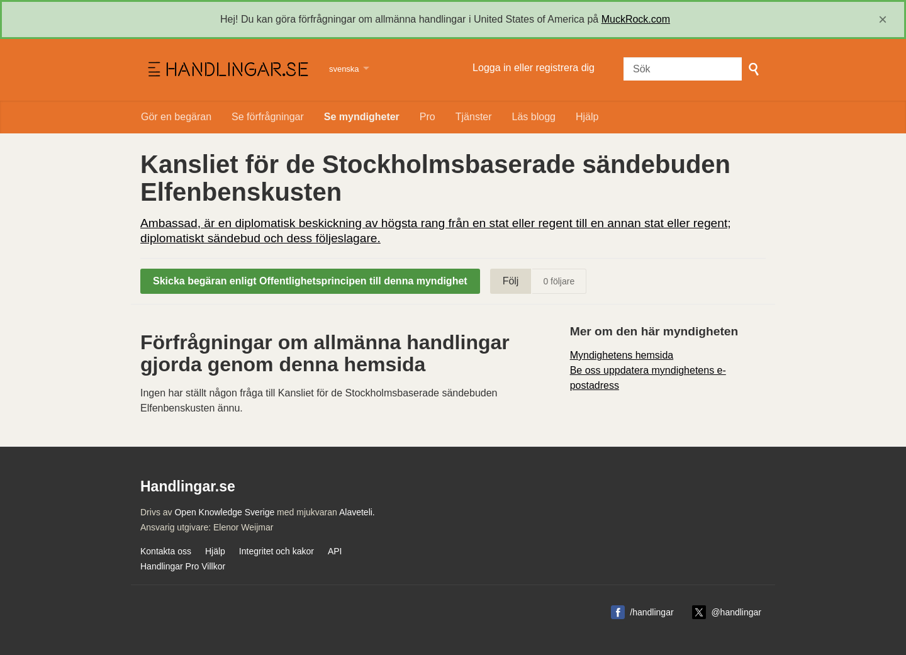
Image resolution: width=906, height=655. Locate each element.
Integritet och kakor (276, 551)
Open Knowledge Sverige (224, 512)
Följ (511, 281)
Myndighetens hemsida (622, 355)
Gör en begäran (176, 116)
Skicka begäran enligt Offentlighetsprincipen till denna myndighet (310, 281)
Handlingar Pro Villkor (182, 566)
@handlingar (736, 612)
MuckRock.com (635, 19)
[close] (883, 19)
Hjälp (587, 116)
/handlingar (651, 612)
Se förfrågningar (268, 116)
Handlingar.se (226, 70)
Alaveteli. (357, 512)
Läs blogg (534, 116)
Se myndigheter (362, 116)
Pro (427, 116)
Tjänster (474, 116)
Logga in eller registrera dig (534, 67)
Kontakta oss (165, 551)
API (335, 551)
